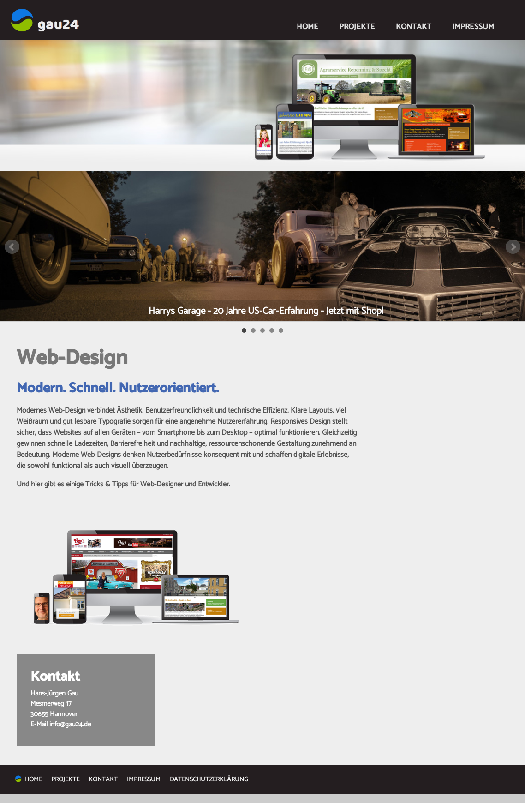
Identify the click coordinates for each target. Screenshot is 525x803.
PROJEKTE (357, 26)
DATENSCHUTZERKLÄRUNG (209, 779)
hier (36, 484)
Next (513, 247)
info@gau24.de (70, 724)
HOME (307, 26)
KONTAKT (413, 26)
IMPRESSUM (473, 26)
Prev (12, 247)
